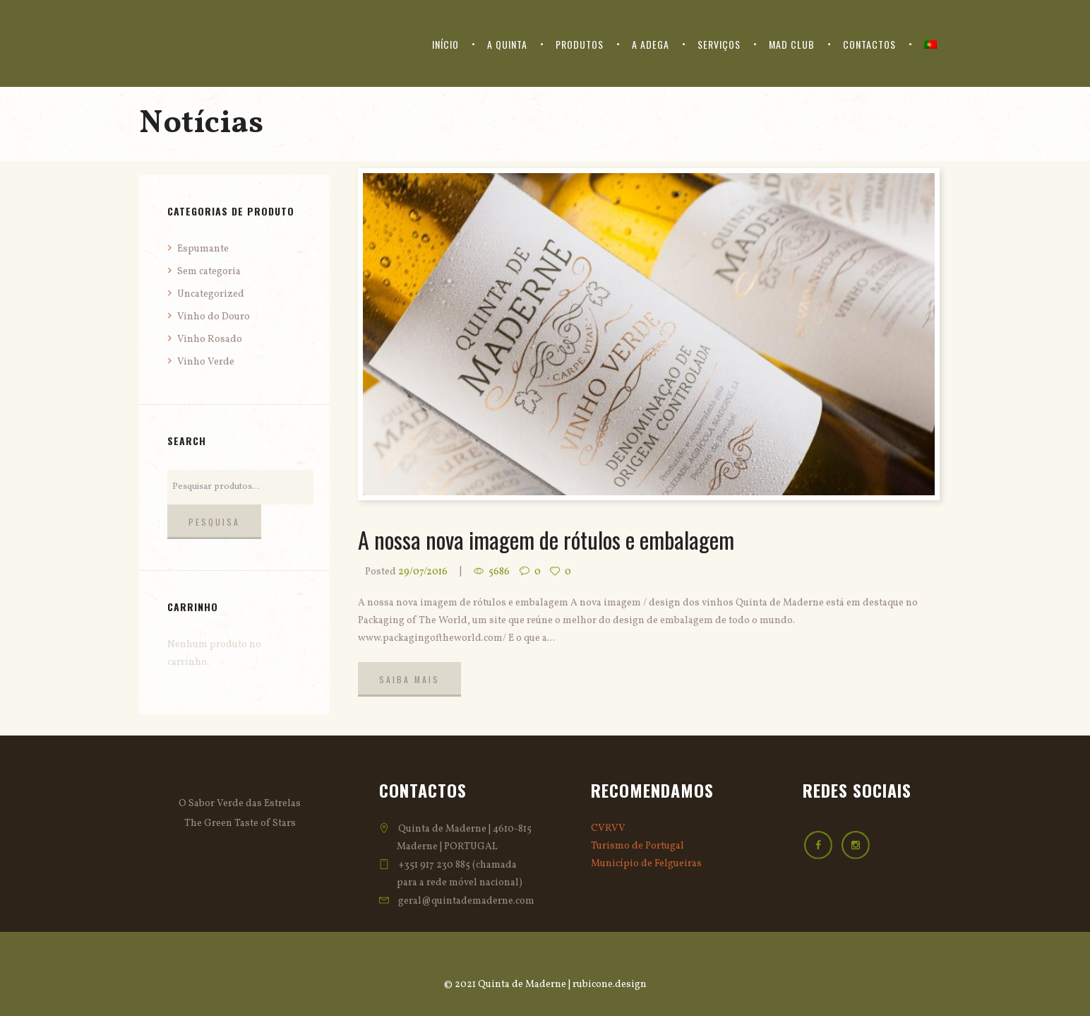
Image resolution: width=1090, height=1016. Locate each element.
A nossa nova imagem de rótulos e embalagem (546, 539)
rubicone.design (610, 984)
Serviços (719, 44)
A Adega (650, 44)
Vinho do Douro (213, 317)
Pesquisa (214, 522)
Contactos (869, 44)
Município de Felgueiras (646, 863)
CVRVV (608, 828)
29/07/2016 (423, 572)
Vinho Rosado (209, 339)
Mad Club (792, 44)
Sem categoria (209, 271)
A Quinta (507, 44)
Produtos (580, 44)
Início (445, 44)
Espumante (203, 249)
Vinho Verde (205, 362)
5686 (499, 572)
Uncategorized (210, 294)
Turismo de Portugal (637, 846)
